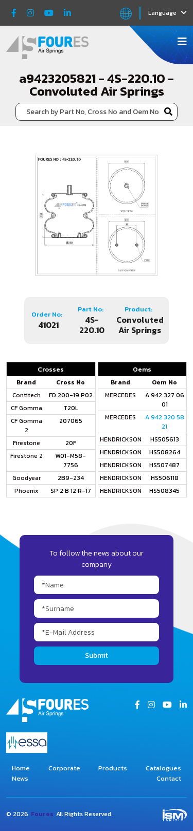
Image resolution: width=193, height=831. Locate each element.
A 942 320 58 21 (164, 422)
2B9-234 (71, 478)
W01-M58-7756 (70, 460)
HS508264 (164, 452)
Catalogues (163, 768)
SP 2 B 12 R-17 (70, 490)
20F (70, 443)
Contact (168, 778)
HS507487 (164, 465)
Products (112, 768)
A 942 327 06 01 (164, 400)
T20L (70, 408)
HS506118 (165, 478)
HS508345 (164, 490)
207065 (70, 421)
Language (167, 12)
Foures (42, 814)
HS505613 (164, 439)
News (20, 778)
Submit (96, 655)
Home (21, 768)
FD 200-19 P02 (71, 395)
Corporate (64, 768)
